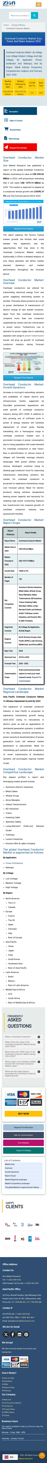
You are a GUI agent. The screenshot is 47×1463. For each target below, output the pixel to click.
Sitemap (6, 1391)
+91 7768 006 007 (18, 1302)
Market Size (10, 1164)
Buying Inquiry (12, 129)
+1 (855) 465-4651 (31, 1283)
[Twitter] (6, 1334)
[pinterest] (26, 1334)
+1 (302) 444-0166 (13, 1280)
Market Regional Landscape (16, 1180)
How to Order (8, 1378)
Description (11, 111)
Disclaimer (7, 1381)
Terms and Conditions (11, 1403)
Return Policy (8, 1387)
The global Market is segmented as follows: (22, 1187)
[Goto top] (42, 1455)
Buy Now (23, 1113)
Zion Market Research (23, 1459)
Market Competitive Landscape (17, 1183)
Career (5, 1415)
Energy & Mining (18, 25)
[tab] (23, 1036)
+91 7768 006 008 (34, 1302)
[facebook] (13, 1334)
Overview (8, 1168)
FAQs (5, 1384)
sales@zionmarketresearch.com (21, 1321)
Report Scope (10, 1176)
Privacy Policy (8, 1409)
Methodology (11, 138)
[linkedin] (19, 1334)
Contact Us (7, 1406)
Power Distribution (14, 863)
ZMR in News (8, 1412)
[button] (22, 1037)
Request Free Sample (15, 147)
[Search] (34, 15)
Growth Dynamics (12, 1172)
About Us (6, 1400)
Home (6, 25)
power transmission (34, 335)
